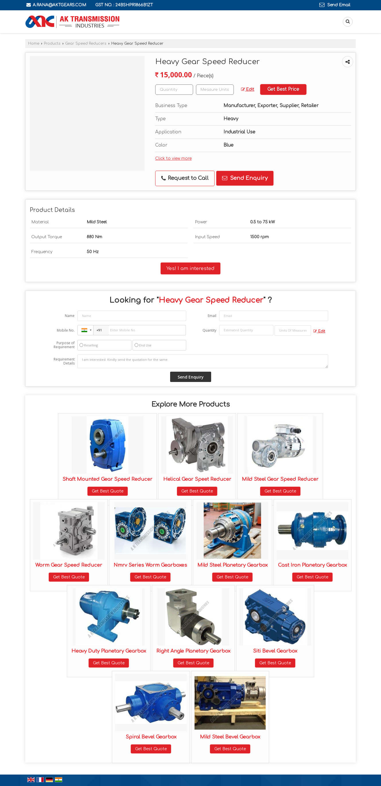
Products (52, 44)
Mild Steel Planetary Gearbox (232, 565)
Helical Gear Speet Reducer (197, 479)
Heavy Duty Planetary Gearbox (108, 651)
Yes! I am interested (190, 268)
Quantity (209, 330)
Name (70, 315)
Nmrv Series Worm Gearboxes (150, 565)
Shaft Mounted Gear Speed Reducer (107, 479)
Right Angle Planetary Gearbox (193, 651)
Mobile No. (66, 330)
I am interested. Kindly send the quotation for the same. (202, 361)
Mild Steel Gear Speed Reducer (280, 479)
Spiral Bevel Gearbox (151, 737)
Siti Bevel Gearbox (275, 651)
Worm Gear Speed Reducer (68, 565)
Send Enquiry (245, 178)
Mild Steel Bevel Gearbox (230, 737)
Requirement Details (64, 361)
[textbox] (215, 89)
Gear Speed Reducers (85, 44)
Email (212, 315)
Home (33, 44)
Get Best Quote (107, 491)
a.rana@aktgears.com (59, 5)
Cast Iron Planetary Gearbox (312, 565)
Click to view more (173, 158)
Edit (247, 89)
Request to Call (185, 178)
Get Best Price (283, 89)
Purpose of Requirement (64, 345)
